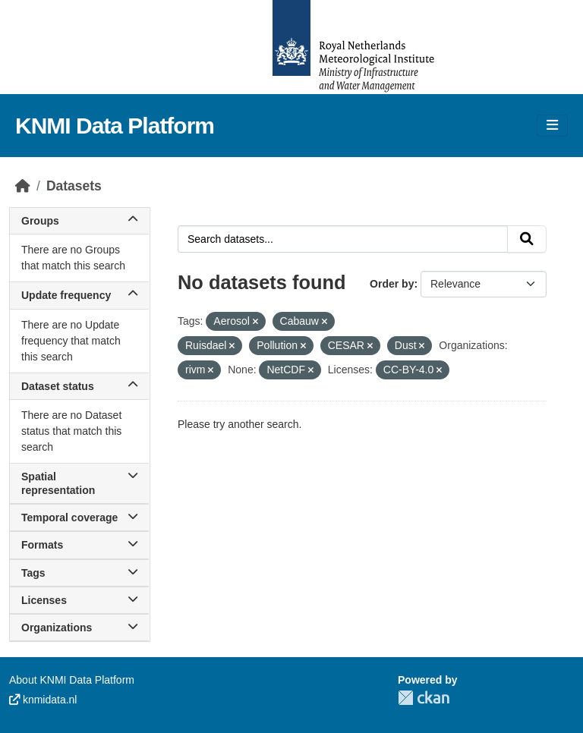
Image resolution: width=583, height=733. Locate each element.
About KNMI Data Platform (71, 680)
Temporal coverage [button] (79, 517)
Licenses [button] (79, 600)
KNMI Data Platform (114, 125)
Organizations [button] (79, 627)
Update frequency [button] (79, 295)
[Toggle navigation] (552, 126)
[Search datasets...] (343, 239)
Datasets (74, 185)
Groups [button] (79, 221)
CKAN (423, 698)
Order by (392, 284)
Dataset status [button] (79, 386)
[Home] (22, 185)
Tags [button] (79, 573)
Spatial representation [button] (79, 483)
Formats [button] (79, 545)
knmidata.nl (43, 700)
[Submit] (527, 239)
